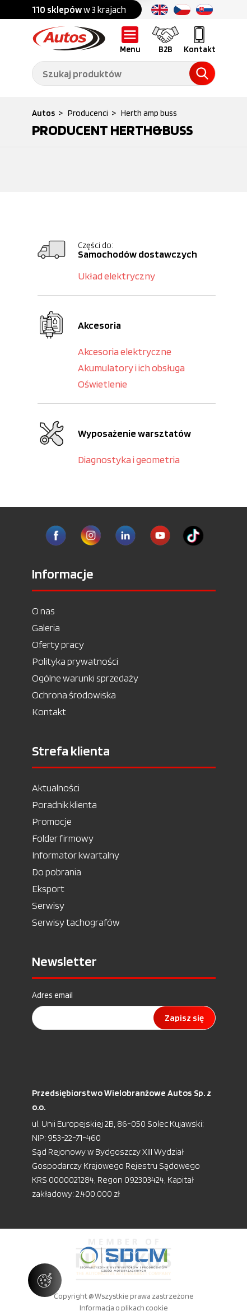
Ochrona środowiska (74, 695)
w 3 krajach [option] (79, 9)
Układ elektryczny (116, 276)
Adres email (52, 995)
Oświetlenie (102, 384)
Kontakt (49, 711)
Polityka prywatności (75, 661)
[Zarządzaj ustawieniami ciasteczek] (45, 1280)
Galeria (46, 627)
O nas (43, 611)
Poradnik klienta (64, 804)
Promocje (52, 821)
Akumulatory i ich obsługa (131, 368)
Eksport (48, 888)
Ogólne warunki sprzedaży (85, 678)
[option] (123, 1259)
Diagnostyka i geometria (129, 459)
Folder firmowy (63, 838)
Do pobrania (56, 872)
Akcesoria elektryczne (124, 351)
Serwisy (48, 905)
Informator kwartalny (75, 855)
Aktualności (56, 788)
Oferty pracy (58, 644)
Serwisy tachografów (76, 922)
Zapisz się (184, 1018)
